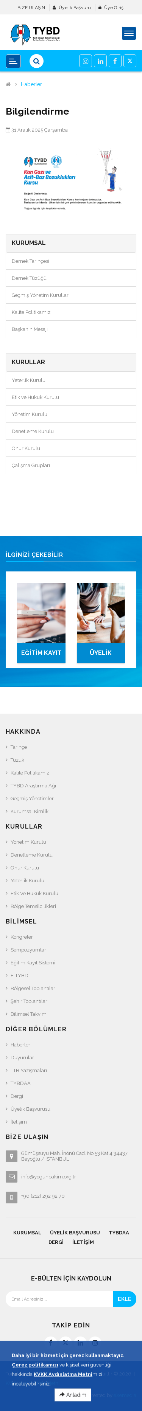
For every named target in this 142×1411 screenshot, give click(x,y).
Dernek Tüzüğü (29, 278)
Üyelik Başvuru (75, 7)
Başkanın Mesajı (30, 329)
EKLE (124, 1299)
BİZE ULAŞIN (31, 7)
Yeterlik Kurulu (28, 380)
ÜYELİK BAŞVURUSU (101, 656)
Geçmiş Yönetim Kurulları (41, 295)
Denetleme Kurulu (33, 431)
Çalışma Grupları (31, 465)
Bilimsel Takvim (29, 1014)
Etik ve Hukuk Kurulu (35, 397)
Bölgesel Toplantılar (33, 988)
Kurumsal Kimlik (29, 811)
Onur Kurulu (26, 448)
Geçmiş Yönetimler (32, 798)
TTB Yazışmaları (29, 1070)
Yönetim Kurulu (29, 414)
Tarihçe (19, 747)
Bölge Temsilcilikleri (33, 906)
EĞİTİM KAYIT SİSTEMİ (41, 656)
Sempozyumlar (28, 950)
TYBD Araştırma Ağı (33, 786)
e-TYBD (19, 975)
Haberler (31, 84)
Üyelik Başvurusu (30, 1109)
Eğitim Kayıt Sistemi (33, 963)
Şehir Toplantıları (29, 1001)
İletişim (19, 1122)
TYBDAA (21, 1083)
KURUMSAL (27, 1233)
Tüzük (17, 760)
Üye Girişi (114, 7)
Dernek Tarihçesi (30, 261)
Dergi (17, 1096)
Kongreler (22, 937)
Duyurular (22, 1057)
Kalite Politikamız (31, 312)
